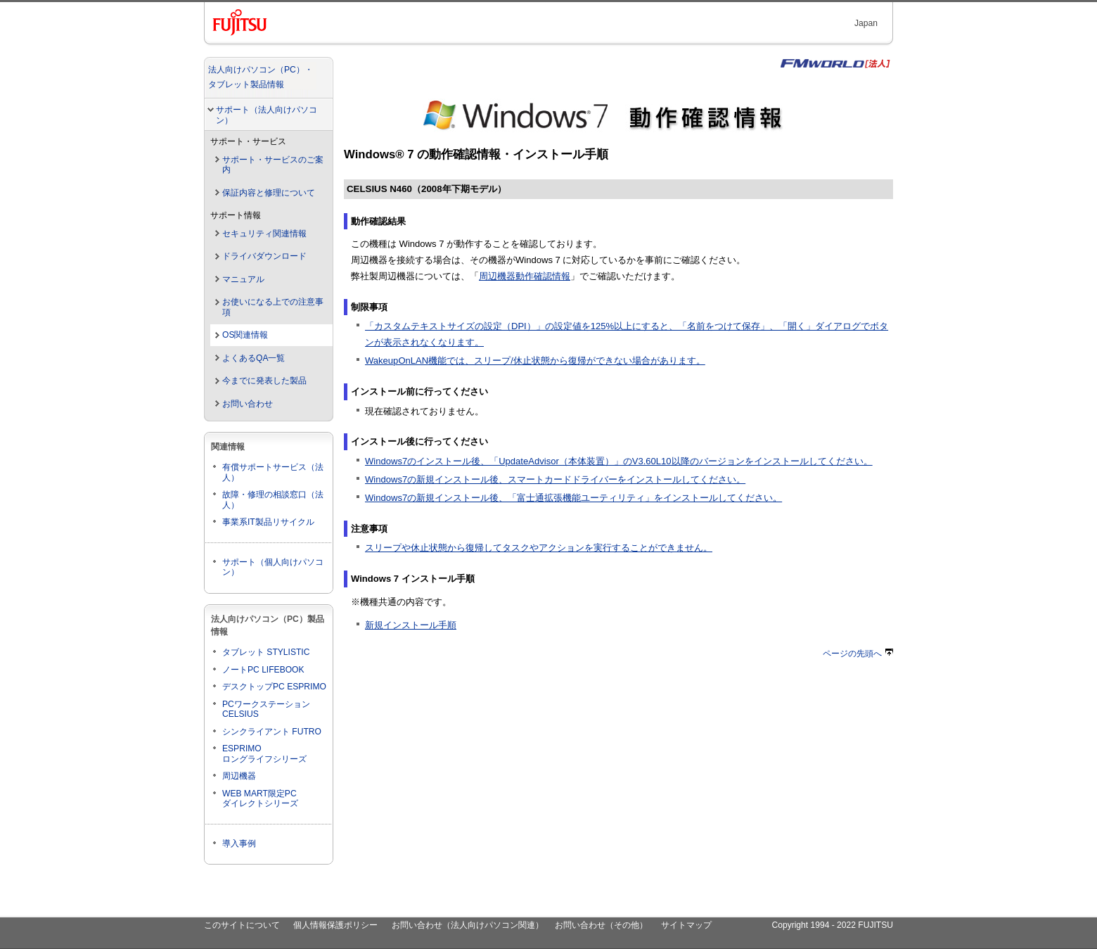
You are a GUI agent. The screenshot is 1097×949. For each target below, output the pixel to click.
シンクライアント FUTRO (271, 732)
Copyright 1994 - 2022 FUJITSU (832, 925)
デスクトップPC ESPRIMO (274, 687)
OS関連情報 (245, 335)
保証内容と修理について (268, 193)
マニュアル (243, 279)
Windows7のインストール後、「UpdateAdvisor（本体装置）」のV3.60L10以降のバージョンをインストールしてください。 (619, 461)
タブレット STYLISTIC (265, 652)
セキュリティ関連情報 (264, 233)
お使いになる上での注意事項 (272, 307)
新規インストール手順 (410, 625)
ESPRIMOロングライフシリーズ (264, 754)
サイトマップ (686, 925)
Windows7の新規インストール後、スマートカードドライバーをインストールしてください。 (555, 479)
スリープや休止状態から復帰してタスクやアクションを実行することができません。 (538, 547)
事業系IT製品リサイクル (268, 522)
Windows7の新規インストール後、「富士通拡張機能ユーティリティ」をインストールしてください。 (573, 497)
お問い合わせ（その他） (601, 925)
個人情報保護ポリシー (335, 925)
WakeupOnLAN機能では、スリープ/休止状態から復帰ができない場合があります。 (535, 360)
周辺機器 (239, 776)
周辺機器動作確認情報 (524, 276)
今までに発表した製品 (264, 381)
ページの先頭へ (858, 653)
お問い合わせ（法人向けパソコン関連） (468, 925)
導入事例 (239, 843)
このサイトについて (242, 925)
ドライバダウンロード (264, 256)
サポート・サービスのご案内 (272, 165)
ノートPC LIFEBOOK (263, 670)
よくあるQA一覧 (253, 358)
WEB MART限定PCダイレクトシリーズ (260, 799)
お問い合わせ (247, 404)
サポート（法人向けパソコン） (266, 115)
